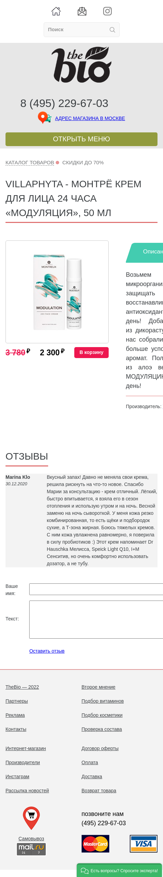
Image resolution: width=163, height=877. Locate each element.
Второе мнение (99, 694)
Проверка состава (102, 736)
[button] (119, 870)
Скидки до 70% (83, 162)
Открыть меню (81, 139)
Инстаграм (17, 783)
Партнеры (17, 708)
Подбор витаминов (103, 708)
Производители (23, 769)
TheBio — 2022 (22, 694)
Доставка (92, 783)
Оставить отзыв (47, 658)
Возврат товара (99, 798)
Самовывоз (31, 846)
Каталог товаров (30, 162)
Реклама (15, 722)
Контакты (16, 736)
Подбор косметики (102, 722)
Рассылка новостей (27, 798)
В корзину (91, 352)
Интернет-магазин (26, 755)
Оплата (90, 769)
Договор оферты (100, 755)
